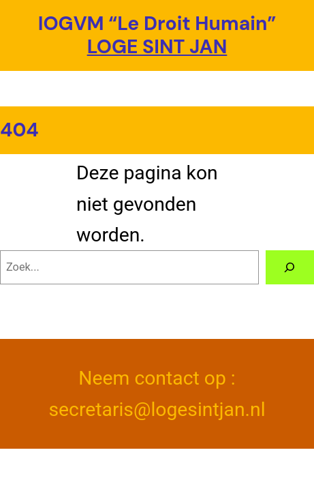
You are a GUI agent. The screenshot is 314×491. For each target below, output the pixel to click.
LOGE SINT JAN (157, 46)
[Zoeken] (290, 267)
